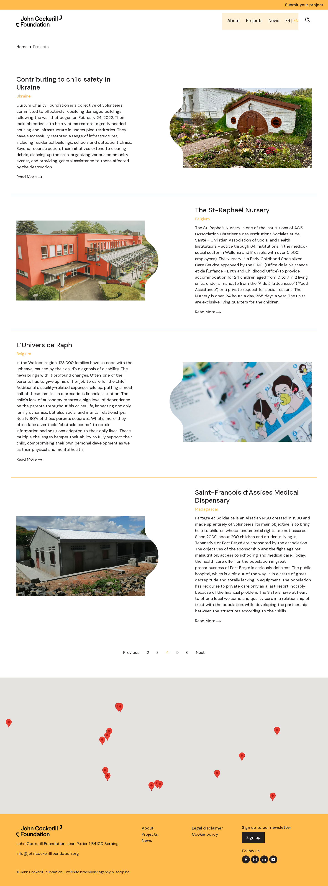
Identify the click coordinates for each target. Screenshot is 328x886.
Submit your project (304, 4)
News (273, 19)
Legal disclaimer (207, 828)
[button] (308, 19)
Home (22, 46)
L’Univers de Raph (44, 345)
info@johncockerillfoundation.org (47, 853)
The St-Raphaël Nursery (232, 210)
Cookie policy (205, 834)
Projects (252, 19)
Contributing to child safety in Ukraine (63, 83)
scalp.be (122, 872)
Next (200, 652)
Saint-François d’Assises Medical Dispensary (247, 496)
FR (288, 19)
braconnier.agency (95, 872)
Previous (131, 652)
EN (295, 19)
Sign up (253, 837)
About (231, 19)
